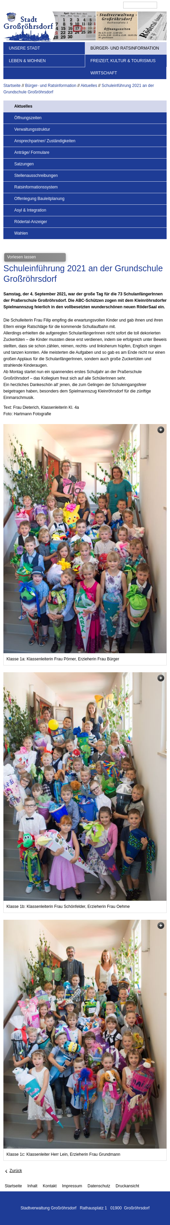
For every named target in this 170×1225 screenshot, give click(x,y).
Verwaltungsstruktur (32, 129)
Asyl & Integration (30, 210)
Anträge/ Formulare (31, 152)
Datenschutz (99, 1186)
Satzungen (24, 164)
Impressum (72, 1186)
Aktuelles (89, 85)
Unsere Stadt (24, 48)
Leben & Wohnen (27, 60)
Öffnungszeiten (28, 117)
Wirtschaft (104, 73)
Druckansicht (127, 1186)
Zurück (16, 1170)
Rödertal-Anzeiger (30, 221)
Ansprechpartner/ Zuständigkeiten (44, 141)
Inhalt (32, 1186)
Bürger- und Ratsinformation (125, 48)
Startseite (12, 85)
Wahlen (21, 233)
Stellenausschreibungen (36, 175)
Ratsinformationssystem (36, 187)
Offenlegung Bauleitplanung (39, 198)
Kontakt (50, 1186)
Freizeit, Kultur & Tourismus (123, 60)
